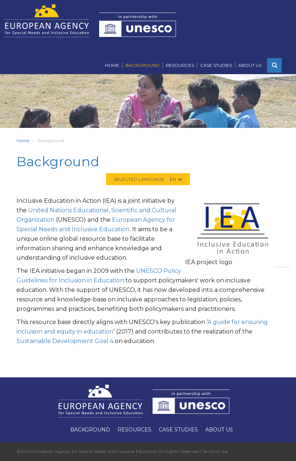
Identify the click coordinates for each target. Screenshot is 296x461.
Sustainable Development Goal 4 (64, 341)
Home (112, 65)
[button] (274, 65)
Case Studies (216, 65)
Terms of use (215, 451)
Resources (180, 65)
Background (142, 65)
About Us (250, 65)
